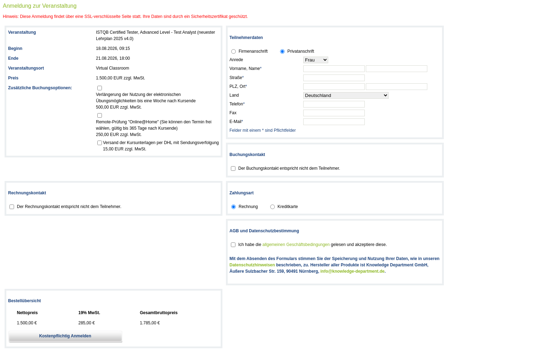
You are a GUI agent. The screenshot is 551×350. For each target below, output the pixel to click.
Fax (232, 112)
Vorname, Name (245, 68)
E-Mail (236, 121)
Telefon (237, 104)
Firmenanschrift (253, 51)
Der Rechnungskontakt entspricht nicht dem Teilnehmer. (69, 206)
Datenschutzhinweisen (252, 264)
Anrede (236, 59)
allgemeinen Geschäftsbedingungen (296, 244)
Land (234, 95)
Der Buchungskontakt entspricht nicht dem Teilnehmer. (289, 168)
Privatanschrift (300, 51)
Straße (236, 77)
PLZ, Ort (238, 86)
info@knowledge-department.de (352, 271)
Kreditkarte (288, 206)
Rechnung (248, 206)
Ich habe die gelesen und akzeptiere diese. (312, 244)
